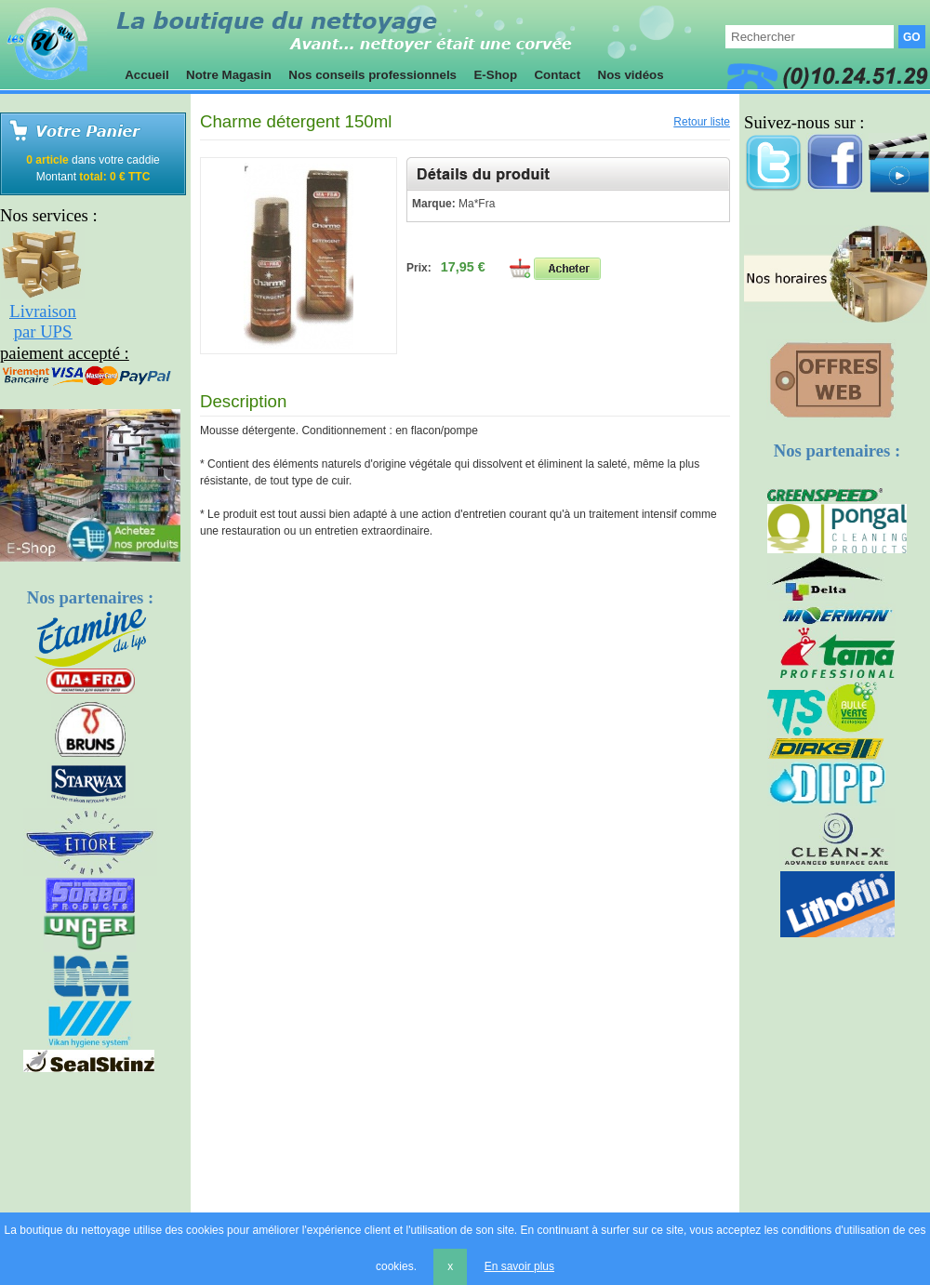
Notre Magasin (228, 75)
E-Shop (496, 75)
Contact (557, 75)
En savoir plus (519, 1266)
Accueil (147, 75)
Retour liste (701, 121)
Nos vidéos (631, 75)
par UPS (43, 331)
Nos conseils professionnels (373, 75)
